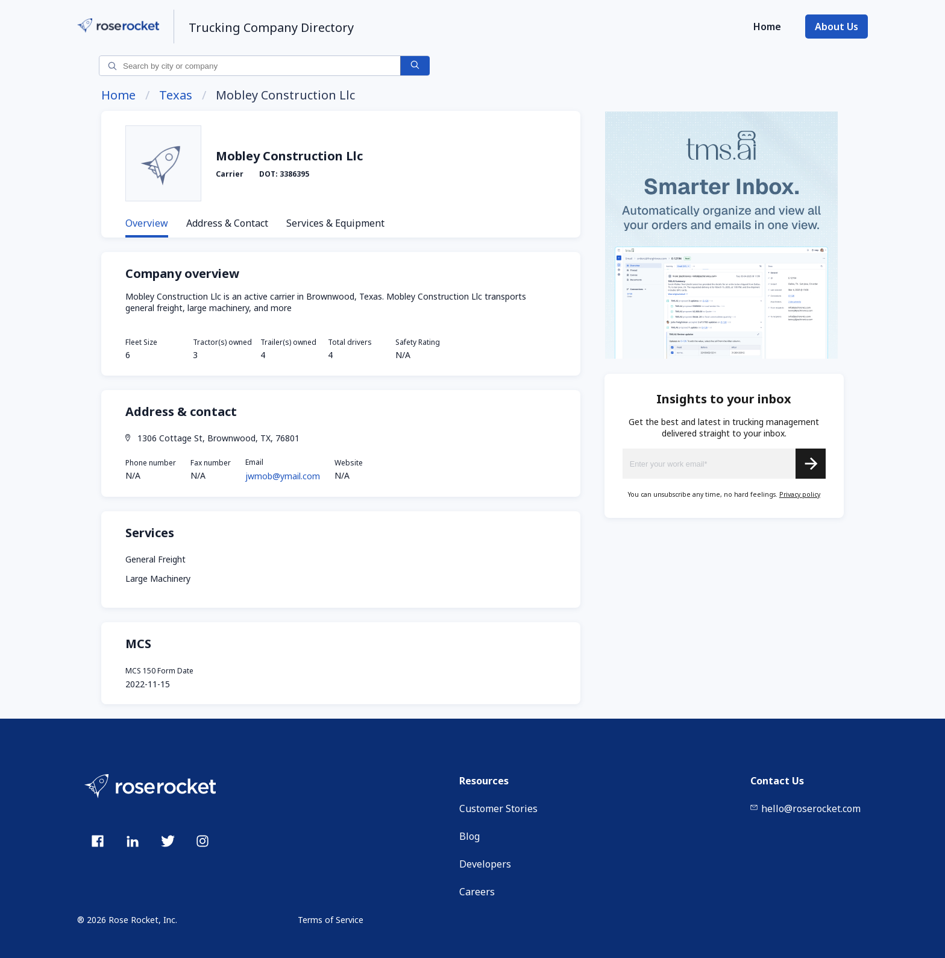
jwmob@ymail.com (282, 476)
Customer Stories (498, 808)
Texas (175, 95)
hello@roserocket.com (805, 808)
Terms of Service (330, 919)
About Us (836, 26)
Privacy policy (799, 494)
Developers (485, 864)
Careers (477, 891)
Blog (469, 836)
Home (767, 26)
